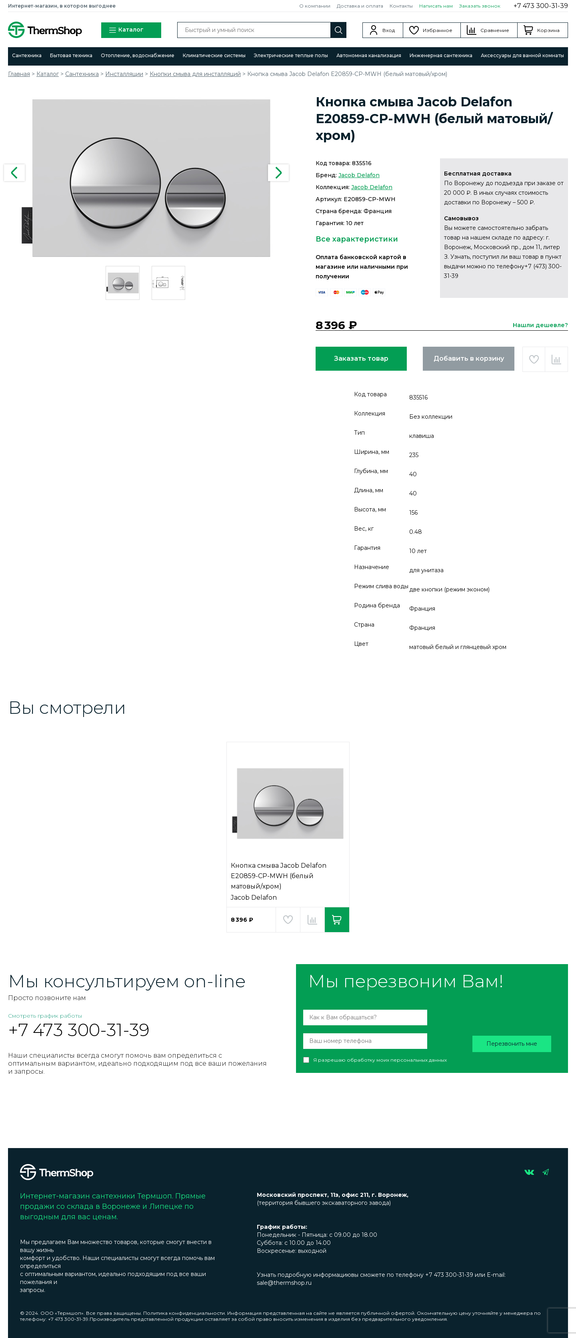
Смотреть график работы (45, 1015)
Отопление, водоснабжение (137, 55)
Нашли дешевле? (540, 325)
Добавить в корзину (469, 358)
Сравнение (494, 30)
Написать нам (436, 6)
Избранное (437, 30)
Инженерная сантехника (441, 55)
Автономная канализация (368, 55)
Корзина (548, 30)
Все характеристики (357, 239)
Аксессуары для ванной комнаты (522, 55)
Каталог (126, 30)
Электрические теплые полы (291, 55)
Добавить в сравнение (556, 359)
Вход (388, 30)
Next (278, 172)
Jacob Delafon (359, 175)
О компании (314, 6)
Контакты (401, 6)
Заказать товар (361, 358)
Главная (19, 74)
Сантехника (27, 55)
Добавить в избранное (534, 359)
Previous (14, 172)
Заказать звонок (479, 6)
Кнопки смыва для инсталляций (195, 74)
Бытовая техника (71, 55)
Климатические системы (214, 55)
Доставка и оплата (360, 6)
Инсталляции (124, 74)
